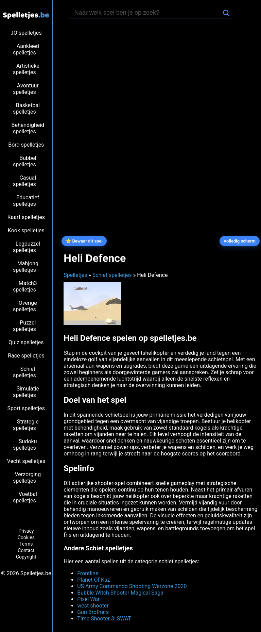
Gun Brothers (93, 612)
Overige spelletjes (25, 306)
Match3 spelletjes (25, 286)
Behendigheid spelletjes (27, 128)
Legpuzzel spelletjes (26, 246)
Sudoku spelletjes (25, 444)
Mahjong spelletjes (25, 266)
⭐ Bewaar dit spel (84, 241)
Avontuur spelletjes (26, 88)
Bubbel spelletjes (24, 161)
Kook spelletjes (26, 230)
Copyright (26, 557)
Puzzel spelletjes (24, 325)
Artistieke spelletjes (26, 69)
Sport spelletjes (26, 408)
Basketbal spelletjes (26, 108)
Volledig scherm (240, 241)
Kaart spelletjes (26, 217)
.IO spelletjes (26, 33)
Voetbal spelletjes (25, 497)
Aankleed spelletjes (26, 49)
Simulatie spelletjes (26, 391)
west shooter (92, 605)
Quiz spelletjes (26, 342)
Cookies (26, 537)
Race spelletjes (26, 355)
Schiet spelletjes (24, 372)
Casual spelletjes (24, 180)
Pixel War (88, 599)
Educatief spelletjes (26, 200)
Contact (26, 550)
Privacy (26, 531)
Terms (26, 544)
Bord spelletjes (26, 145)
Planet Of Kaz (93, 580)
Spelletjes (75, 275)
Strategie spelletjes (26, 424)
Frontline (87, 573)
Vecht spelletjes (26, 461)
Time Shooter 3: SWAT (104, 618)
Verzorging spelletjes (27, 477)
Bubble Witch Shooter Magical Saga (120, 592)
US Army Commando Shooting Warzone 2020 (132, 586)
